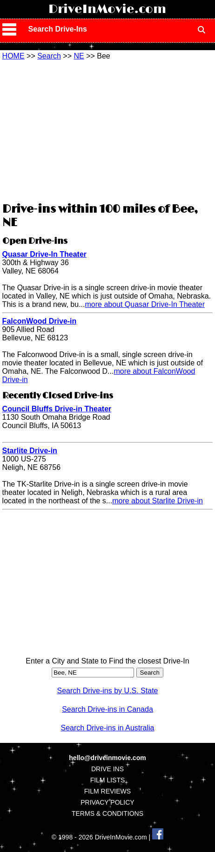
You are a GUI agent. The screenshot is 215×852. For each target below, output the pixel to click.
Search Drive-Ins (57, 29)
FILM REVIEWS (107, 791)
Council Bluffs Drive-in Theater (57, 409)
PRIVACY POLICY (107, 802)
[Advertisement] (107, 130)
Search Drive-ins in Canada (107, 709)
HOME (13, 56)
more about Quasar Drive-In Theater (145, 304)
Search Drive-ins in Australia (108, 728)
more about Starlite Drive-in (157, 501)
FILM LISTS (107, 780)
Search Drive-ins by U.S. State (107, 691)
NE (79, 56)
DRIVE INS (107, 769)
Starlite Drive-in (29, 451)
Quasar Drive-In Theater (44, 254)
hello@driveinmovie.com (107, 757)
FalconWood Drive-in (39, 321)
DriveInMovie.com (107, 9)
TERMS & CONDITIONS (107, 813)
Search (49, 56)
